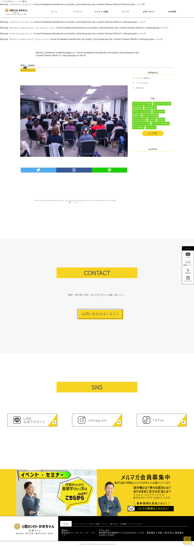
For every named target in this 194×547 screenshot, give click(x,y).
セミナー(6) (151, 129)
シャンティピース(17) (142, 125)
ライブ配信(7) (139, 129)
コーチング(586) (140, 120)
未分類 (138, 88)
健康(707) (137, 116)
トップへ (187, 542)
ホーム (54, 11)
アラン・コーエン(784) (142, 112)
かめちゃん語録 (101, 11)
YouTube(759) (159, 112)
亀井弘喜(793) (151, 108)
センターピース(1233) (163, 104)
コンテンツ (78, 11)
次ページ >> (78, 202)
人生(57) (152, 120)
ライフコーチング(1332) (143, 104)
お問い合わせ (148, 11)
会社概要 (172, 11)
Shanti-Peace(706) (151, 116)
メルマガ (125, 11)
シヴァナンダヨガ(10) (161, 125)
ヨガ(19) (162, 120)
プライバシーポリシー (136, 524)
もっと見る (152, 135)
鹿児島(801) (138, 108)
